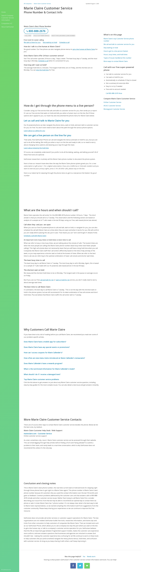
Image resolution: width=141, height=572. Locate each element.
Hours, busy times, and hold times (115, 54)
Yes (84, 556)
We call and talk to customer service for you (119, 44)
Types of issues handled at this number (117, 58)
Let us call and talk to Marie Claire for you (46, 120)
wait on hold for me (63, 280)
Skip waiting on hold (50, 42)
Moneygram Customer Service (114, 109)
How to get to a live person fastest (116, 51)
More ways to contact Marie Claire (116, 61)
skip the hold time (42, 70)
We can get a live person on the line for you (47, 135)
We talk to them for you (32, 42)
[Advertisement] (61, 87)
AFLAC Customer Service (112, 106)
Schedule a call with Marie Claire (35, 236)
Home (3, 12)
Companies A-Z (6, 23)
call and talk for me (46, 280)
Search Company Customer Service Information (7, 17)
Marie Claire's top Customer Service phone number (119, 40)
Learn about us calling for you (34, 131)
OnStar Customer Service (112, 102)
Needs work (91, 556)
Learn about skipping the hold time (36, 148)
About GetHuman (7, 27)
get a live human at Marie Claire (84, 49)
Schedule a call (64, 42)
